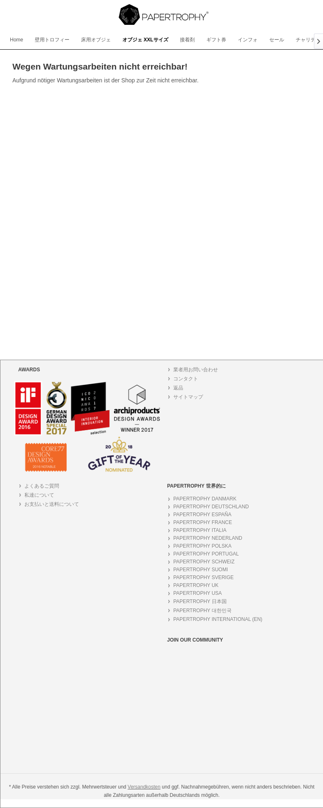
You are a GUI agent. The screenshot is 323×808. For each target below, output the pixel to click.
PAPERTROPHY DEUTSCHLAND (211, 507)
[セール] (276, 40)
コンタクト (185, 379)
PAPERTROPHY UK (195, 585)
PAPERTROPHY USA (197, 593)
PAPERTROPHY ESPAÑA (202, 514)
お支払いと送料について (51, 504)
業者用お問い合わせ (195, 370)
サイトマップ (188, 397)
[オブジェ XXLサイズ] (145, 40)
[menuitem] (16, 40)
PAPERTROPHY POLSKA (202, 546)
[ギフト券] (216, 40)
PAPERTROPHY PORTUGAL (206, 554)
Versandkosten (144, 787)
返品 (178, 388)
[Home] (16, 40)
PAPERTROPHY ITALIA (199, 530)
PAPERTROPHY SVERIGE (203, 577)
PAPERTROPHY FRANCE (202, 522)
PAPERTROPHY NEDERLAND (207, 538)
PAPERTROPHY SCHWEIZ (203, 562)
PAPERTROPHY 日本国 (200, 601)
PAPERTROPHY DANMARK (205, 499)
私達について (39, 495)
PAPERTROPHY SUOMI (200, 569)
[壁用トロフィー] (52, 40)
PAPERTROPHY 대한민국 (202, 610)
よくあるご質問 (41, 486)
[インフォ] (247, 40)
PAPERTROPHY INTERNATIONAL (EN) (217, 619)
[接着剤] (187, 40)
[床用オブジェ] (96, 40)
